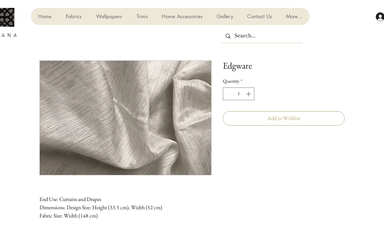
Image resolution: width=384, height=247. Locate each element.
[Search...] (261, 36)
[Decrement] (228, 94)
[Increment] (249, 94)
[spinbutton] (238, 94)
